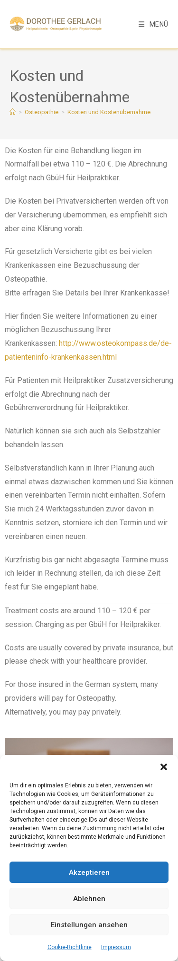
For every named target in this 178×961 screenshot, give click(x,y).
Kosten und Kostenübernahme (108, 112)
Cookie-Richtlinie (69, 947)
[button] (164, 767)
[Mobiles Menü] (154, 24)
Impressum (116, 947)
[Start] (12, 112)
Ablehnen (89, 898)
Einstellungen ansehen (89, 925)
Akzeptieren (89, 872)
